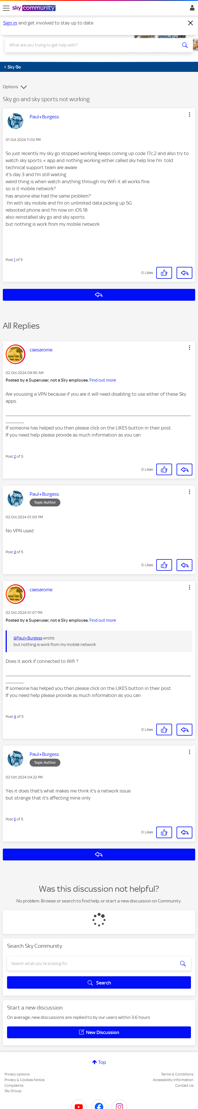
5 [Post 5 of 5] (15, 819)
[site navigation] (6, 8)
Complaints (14, 1085)
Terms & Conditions (177, 1074)
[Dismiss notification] (190, 23)
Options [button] (10, 86)
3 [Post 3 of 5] (15, 552)
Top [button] (102, 1062)
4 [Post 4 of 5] (15, 716)
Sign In (191, 9)
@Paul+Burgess (28, 638)
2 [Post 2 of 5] (15, 456)
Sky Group (13, 1091)
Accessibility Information (173, 1080)
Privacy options (17, 1074)
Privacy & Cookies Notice (25, 1080)
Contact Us (184, 1085)
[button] (189, 114)
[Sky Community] (35, 8)
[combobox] (89, 45)
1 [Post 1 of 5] (14, 260)
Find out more (102, 380)
